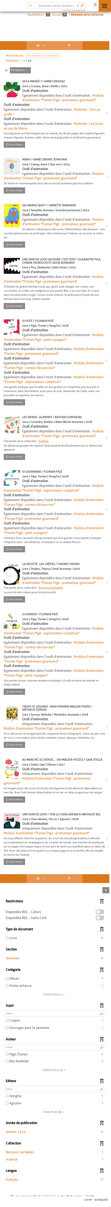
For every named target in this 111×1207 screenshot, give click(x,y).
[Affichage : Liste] (41, 45)
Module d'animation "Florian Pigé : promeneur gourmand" (46, 728)
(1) (54, 994)
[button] (54, 958)
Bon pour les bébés (50, 587)
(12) (55, 1070)
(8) (54, 1112)
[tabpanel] (55, 614)
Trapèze (43, 441)
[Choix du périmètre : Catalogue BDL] (32, 5)
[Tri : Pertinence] (20, 70)
